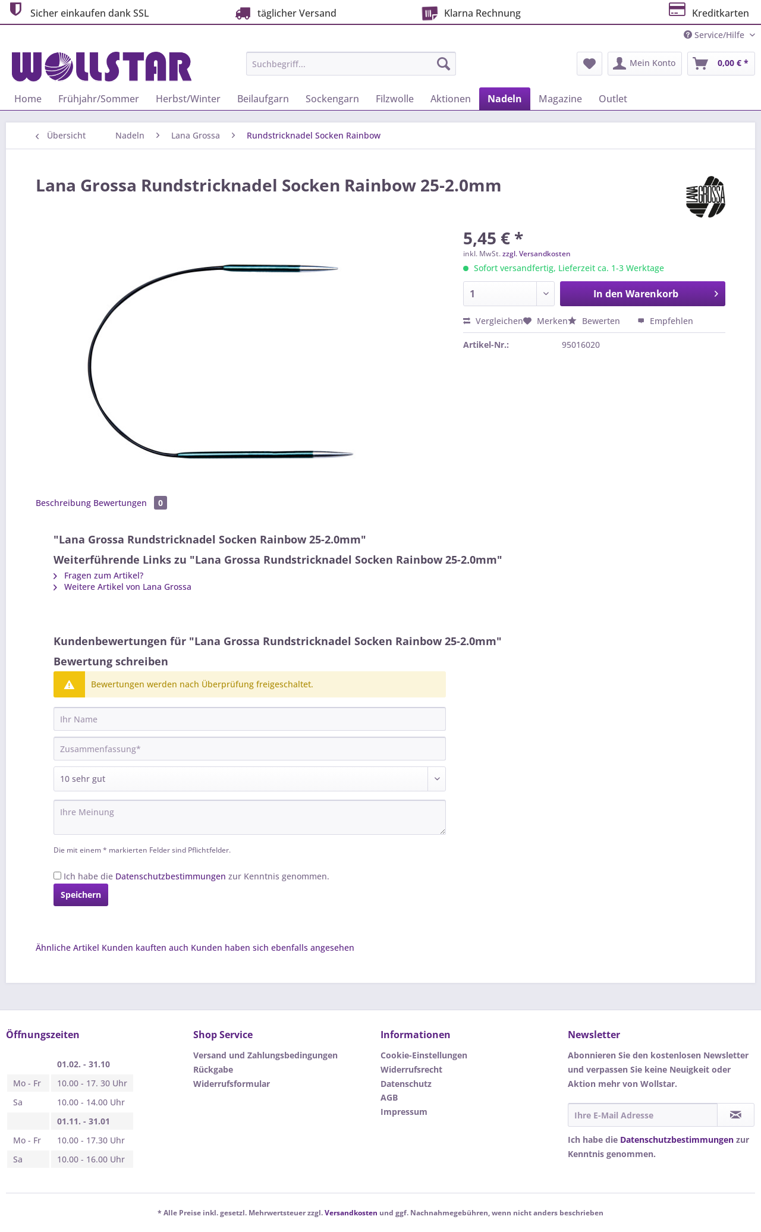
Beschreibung (63, 502)
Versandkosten (351, 1213)
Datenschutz (406, 1083)
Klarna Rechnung (469, 12)
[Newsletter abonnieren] (735, 1115)
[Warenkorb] (721, 64)
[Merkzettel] (589, 64)
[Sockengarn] (332, 98)
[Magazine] (560, 98)
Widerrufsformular (231, 1083)
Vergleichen (493, 320)
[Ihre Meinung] (250, 817)
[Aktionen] (450, 98)
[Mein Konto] (645, 64)
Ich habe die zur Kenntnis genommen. (196, 876)
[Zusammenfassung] (250, 748)
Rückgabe (213, 1069)
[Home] (28, 98)
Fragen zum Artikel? (98, 575)
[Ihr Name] (250, 719)
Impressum (403, 1111)
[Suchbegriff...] (351, 64)
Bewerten (595, 320)
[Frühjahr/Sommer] (98, 98)
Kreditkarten (708, 12)
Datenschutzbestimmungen (170, 876)
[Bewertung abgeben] (250, 778)
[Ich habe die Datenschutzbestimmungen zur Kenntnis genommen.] (57, 875)
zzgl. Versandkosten (536, 254)
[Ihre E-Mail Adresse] (643, 1115)
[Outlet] (613, 98)
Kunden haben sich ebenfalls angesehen (272, 947)
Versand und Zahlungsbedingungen (265, 1055)
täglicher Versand (284, 12)
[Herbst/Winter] (188, 98)
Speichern (81, 894)
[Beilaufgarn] (263, 98)
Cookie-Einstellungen (423, 1055)
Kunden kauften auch (145, 947)
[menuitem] (351, 69)
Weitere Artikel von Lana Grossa (122, 586)
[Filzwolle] (394, 98)
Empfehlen (665, 320)
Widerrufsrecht (411, 1069)
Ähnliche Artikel (67, 947)
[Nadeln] (504, 98)
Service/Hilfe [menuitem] (715, 34)
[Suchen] (443, 64)
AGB (389, 1097)
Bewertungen (130, 502)
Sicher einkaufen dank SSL (77, 12)
